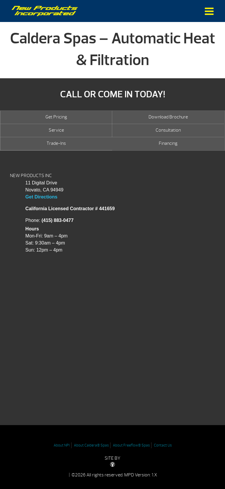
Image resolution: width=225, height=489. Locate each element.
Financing (168, 143)
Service (56, 130)
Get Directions (41, 196)
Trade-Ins (56, 143)
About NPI (62, 445)
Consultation (168, 130)
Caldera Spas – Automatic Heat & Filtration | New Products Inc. (44, 11)
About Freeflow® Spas (131, 445)
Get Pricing (56, 117)
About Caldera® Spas (91, 445)
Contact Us (163, 445)
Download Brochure (168, 117)
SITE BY (112, 461)
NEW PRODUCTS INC (31, 176)
